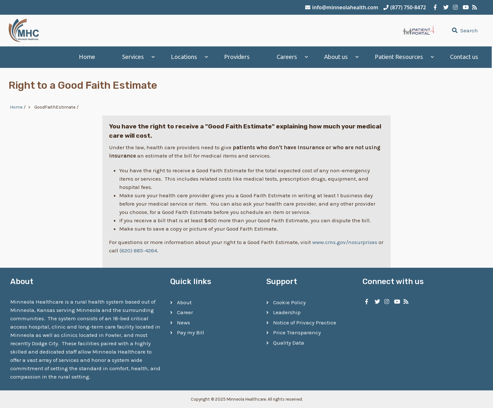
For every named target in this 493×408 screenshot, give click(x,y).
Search (464, 30)
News (183, 322)
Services (134, 56)
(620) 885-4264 (138, 250)
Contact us (465, 56)
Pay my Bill (190, 332)
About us (337, 56)
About (184, 302)
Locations (185, 56)
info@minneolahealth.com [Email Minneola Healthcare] (341, 7)
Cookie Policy (289, 302)
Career (185, 312)
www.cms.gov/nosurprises (344, 242)
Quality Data (288, 342)
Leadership (287, 312)
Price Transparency (297, 332)
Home (88, 56)
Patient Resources (400, 56)
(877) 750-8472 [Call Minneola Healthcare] (404, 7)
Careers (288, 56)
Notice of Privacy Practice (304, 322)
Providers (238, 56)
